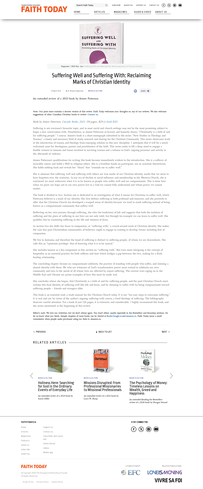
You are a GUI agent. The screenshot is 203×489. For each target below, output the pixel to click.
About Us (161, 12)
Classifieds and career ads (53, 437)
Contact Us (154, 5)
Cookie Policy (57, 482)
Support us (48, 427)
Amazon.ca (131, 316)
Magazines (120, 12)
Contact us (93, 114)
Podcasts (25, 440)
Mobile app (48, 452)
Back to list (105, 331)
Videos (46, 448)
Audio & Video (142, 12)
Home (77, 12)
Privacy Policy (43, 482)
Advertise (128, 5)
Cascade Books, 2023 (73, 121)
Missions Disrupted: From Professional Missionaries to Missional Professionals (103, 386)
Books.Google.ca (114, 316)
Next (164, 331)
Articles (99, 12)
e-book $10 (110, 121)
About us (25, 445)
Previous (41, 331)
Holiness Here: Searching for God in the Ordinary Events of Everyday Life (56, 386)
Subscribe (116, 5)
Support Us (141, 5)
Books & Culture (95, 91)
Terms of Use (28, 482)
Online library (49, 443)
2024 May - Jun (77, 66)
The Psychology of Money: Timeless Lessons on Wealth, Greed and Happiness (148, 388)
